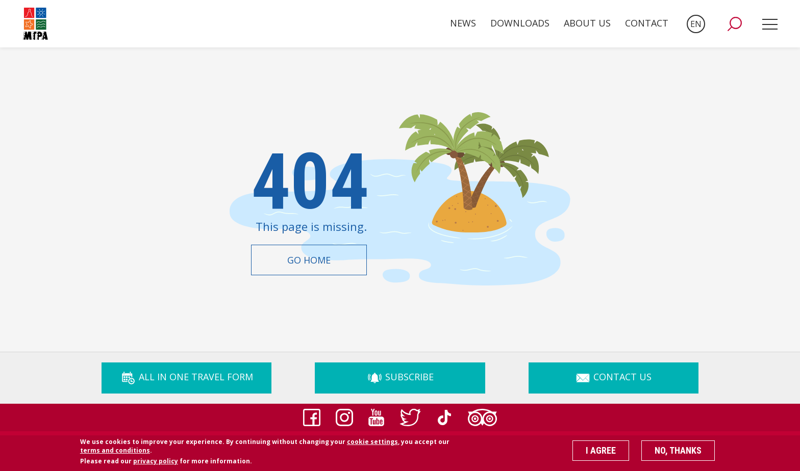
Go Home (309, 260)
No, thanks (678, 453)
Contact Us (613, 377)
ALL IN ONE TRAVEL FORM (186, 377)
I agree (601, 453)
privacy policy (155, 464)
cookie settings (372, 444)
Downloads (519, 23)
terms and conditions (115, 453)
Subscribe (400, 377)
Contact (646, 23)
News (463, 23)
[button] (735, 24)
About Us (587, 23)
